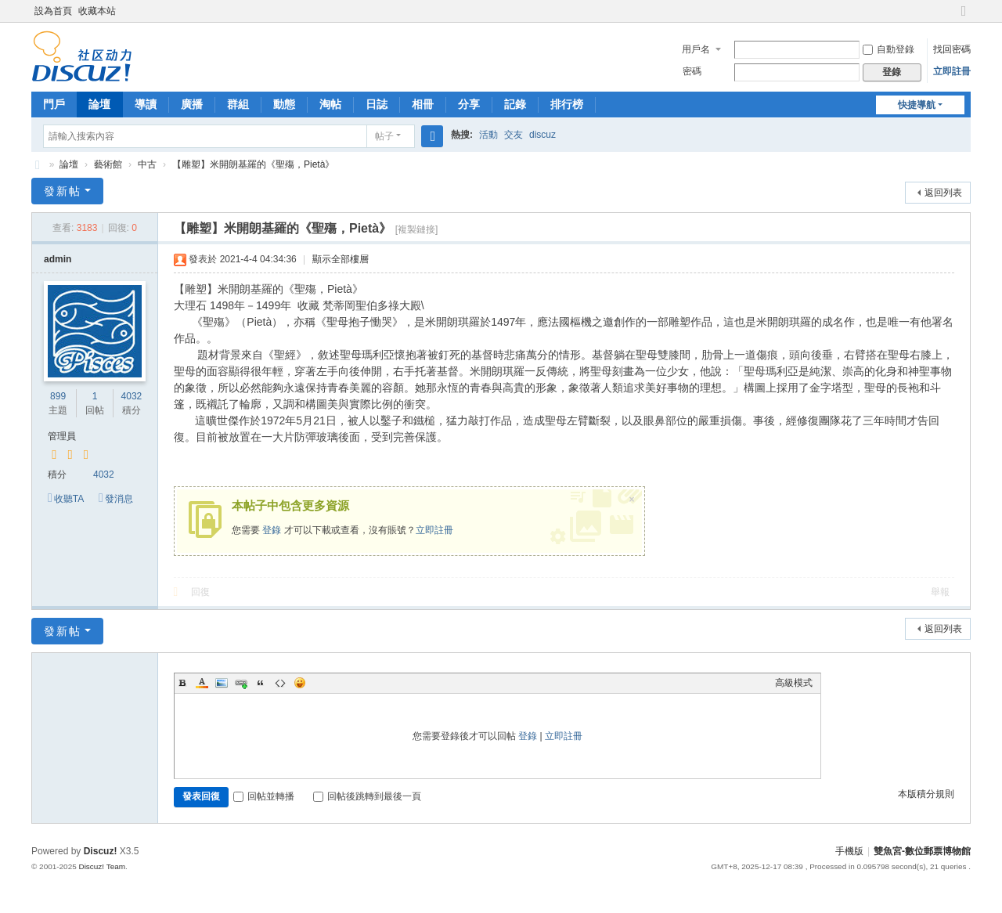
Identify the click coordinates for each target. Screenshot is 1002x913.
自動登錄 (888, 49)
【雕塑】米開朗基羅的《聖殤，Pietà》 (253, 164)
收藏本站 (97, 10)
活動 (488, 134)
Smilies (300, 683)
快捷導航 (916, 104)
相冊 (423, 104)
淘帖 (330, 104)
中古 (147, 164)
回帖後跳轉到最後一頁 (367, 796)
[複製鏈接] (416, 229)
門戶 (54, 104)
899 (58, 396)
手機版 (849, 851)
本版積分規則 (926, 793)
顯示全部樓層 (340, 259)
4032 (131, 396)
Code (280, 683)
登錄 (271, 530)
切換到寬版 (964, 17)
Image (221, 683)
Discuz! (100, 851)
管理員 (62, 436)
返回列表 (943, 192)
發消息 (119, 498)
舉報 (940, 591)
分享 (469, 104)
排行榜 (566, 104)
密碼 (692, 71)
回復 (200, 591)
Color (202, 683)
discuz (542, 134)
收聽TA (69, 498)
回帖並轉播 (263, 796)
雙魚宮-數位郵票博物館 (37, 164)
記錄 (515, 104)
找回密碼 (952, 49)
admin (57, 259)
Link (241, 683)
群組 (238, 104)
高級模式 (794, 682)
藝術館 (108, 164)
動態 (284, 104)
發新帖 (62, 191)
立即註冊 (952, 71)
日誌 (376, 104)
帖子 (384, 136)
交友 (513, 134)
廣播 (192, 104)
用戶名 (696, 49)
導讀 (146, 104)
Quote (261, 683)
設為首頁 (53, 10)
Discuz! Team (101, 866)
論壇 (99, 104)
